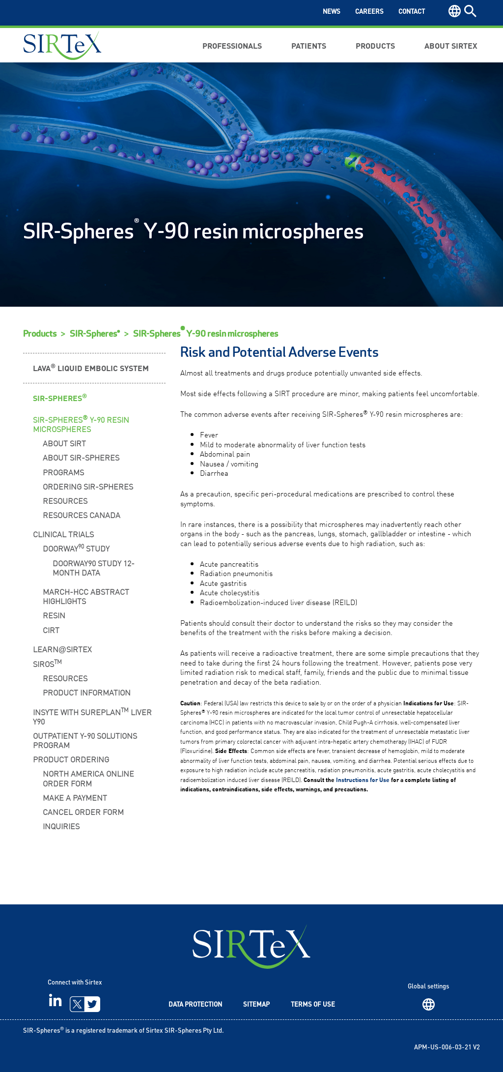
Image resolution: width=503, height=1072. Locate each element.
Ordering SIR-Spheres (88, 486)
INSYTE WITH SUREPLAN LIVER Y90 (92, 716)
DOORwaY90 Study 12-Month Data (94, 567)
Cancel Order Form (83, 811)
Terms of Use (313, 1005)
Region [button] (454, 11)
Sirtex (62, 45)
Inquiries (61, 826)
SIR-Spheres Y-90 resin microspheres (205, 334)
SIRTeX (251, 946)
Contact (411, 12)
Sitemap (256, 1005)
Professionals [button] (232, 45)
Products (39, 334)
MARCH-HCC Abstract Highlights (86, 596)
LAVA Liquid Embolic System (91, 367)
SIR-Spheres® (95, 334)
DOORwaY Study (76, 547)
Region (428, 1004)
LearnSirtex (62, 649)
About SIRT (64, 443)
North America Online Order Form (88, 777)
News (331, 12)
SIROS (47, 663)
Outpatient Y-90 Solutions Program (85, 740)
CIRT (51, 630)
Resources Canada (81, 515)
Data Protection (195, 1005)
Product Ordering (71, 759)
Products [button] (375, 45)
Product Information (87, 692)
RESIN (54, 615)
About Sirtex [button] (450, 45)
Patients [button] (308, 45)
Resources (65, 500)
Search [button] (470, 11)
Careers (369, 12)
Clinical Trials (63, 534)
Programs (63, 472)
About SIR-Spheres (81, 457)
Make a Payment (75, 797)
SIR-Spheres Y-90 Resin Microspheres (81, 423)
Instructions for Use (363, 779)
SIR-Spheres (60, 397)
